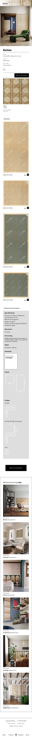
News (27, 735)
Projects (11, 735)
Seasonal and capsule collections (9, 2)
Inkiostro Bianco (7, 65)
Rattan (20, 2)
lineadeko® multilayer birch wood (12, 56)
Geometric (8, 347)
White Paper (17, 2)
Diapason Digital (18, 726)
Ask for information (21, 75)
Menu (4, 735)
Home (3, 2)
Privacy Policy (11, 723)
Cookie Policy (20, 723)
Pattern (14, 347)
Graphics (21, 735)
